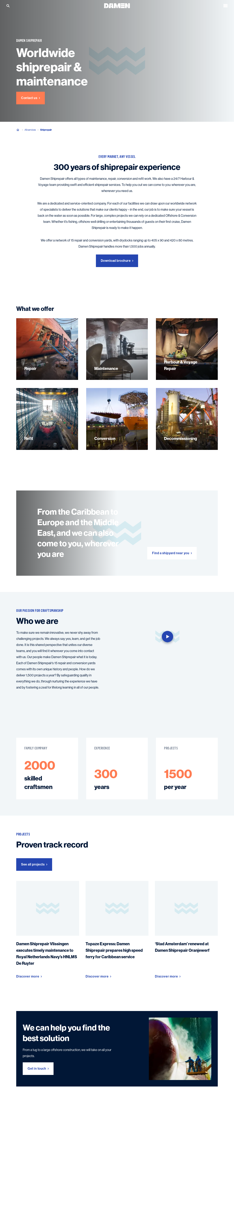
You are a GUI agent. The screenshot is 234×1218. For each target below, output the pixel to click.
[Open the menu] (225, 5)
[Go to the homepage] (117, 5)
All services (30, 129)
